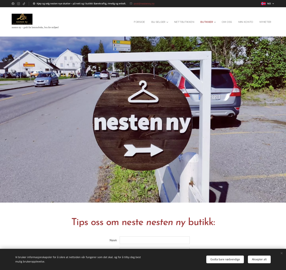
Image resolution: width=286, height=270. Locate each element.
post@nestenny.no (144, 3)
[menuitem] (141, 21)
